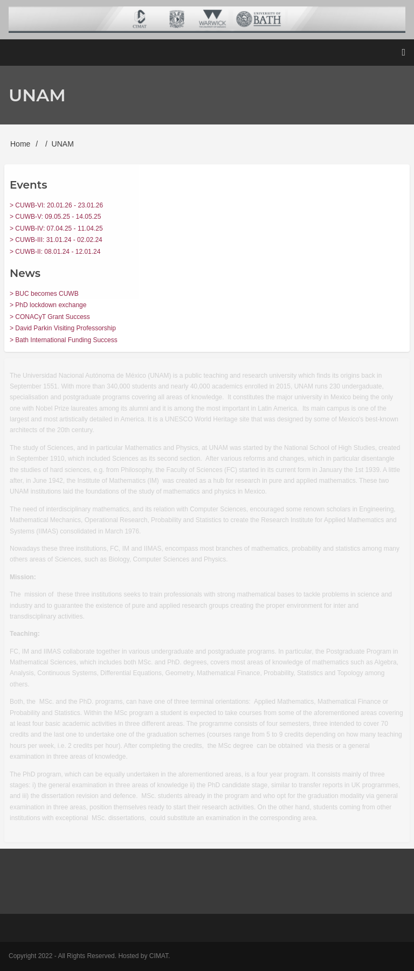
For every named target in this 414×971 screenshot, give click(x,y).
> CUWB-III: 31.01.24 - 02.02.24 (56, 240)
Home (20, 144)
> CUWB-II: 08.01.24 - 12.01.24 (55, 251)
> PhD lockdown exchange (48, 305)
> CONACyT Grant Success (50, 317)
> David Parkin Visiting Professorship (63, 328)
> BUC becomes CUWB (44, 293)
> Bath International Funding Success (64, 340)
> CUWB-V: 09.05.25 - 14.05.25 (55, 216)
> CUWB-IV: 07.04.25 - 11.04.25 (56, 228)
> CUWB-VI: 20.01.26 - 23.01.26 (56, 205)
